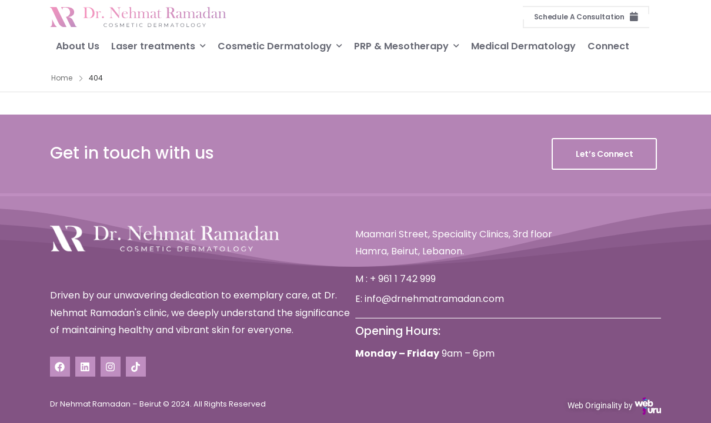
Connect (608, 45)
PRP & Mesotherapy (401, 45)
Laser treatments (153, 45)
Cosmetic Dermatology (275, 45)
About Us (77, 45)
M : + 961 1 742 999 (395, 279)
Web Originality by (614, 406)
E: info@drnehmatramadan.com (429, 299)
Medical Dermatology (523, 45)
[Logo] (138, 17)
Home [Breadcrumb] (61, 78)
